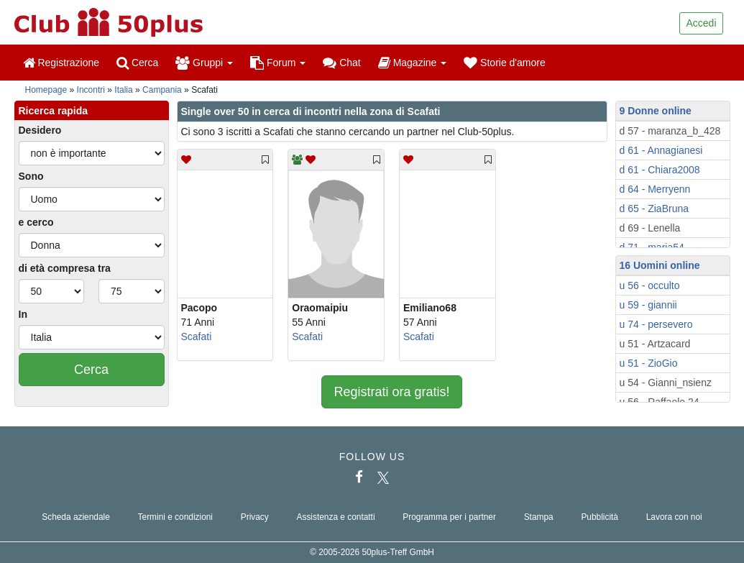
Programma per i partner (449, 517)
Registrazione (61, 62)
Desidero (40, 130)
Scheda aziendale (76, 517)
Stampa (539, 517)
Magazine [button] (412, 62)
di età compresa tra (65, 268)
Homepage (46, 90)
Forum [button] (278, 62)
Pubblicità (599, 517)
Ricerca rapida (53, 110)
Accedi (701, 23)
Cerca (137, 62)
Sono (31, 176)
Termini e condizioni (175, 517)
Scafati (196, 336)
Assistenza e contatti (336, 517)
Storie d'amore (505, 62)
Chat (341, 62)
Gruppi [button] (204, 62)
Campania (162, 90)
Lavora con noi (674, 517)
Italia (123, 90)
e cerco (36, 222)
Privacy (255, 517)
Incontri (91, 90)
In (23, 314)
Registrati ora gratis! (391, 392)
